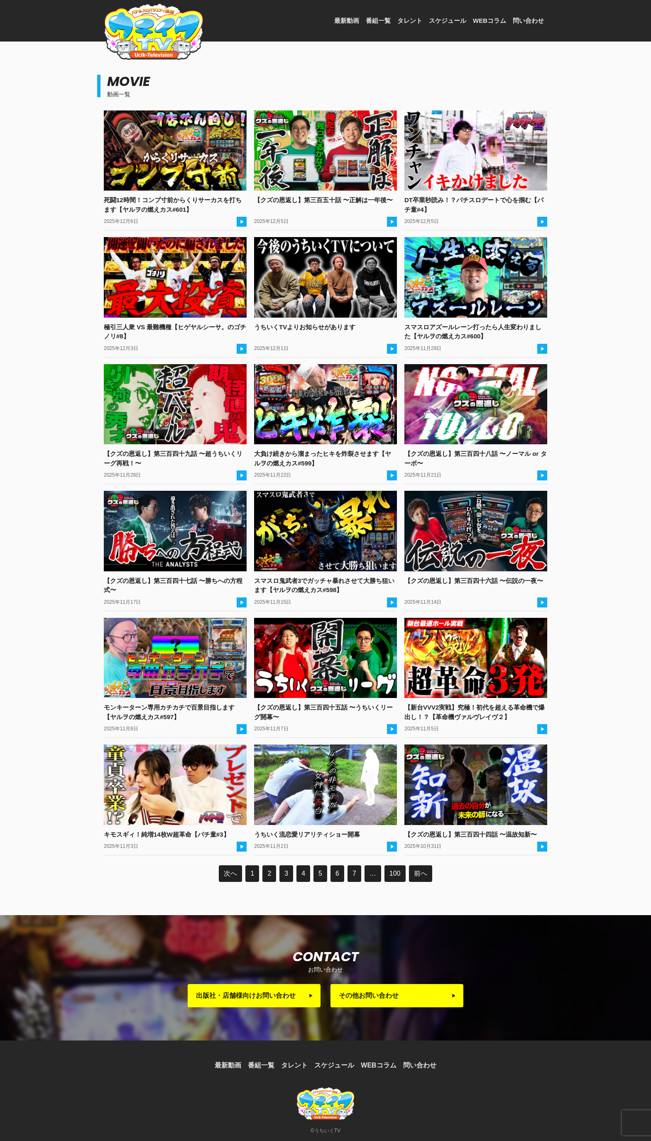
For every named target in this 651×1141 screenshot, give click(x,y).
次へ (230, 873)
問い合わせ (528, 20)
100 (395, 873)
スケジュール (447, 20)
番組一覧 (378, 20)
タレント (409, 20)
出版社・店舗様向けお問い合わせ (246, 995)
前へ (420, 873)
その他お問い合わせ (369, 995)
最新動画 (346, 20)
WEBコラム (489, 20)
